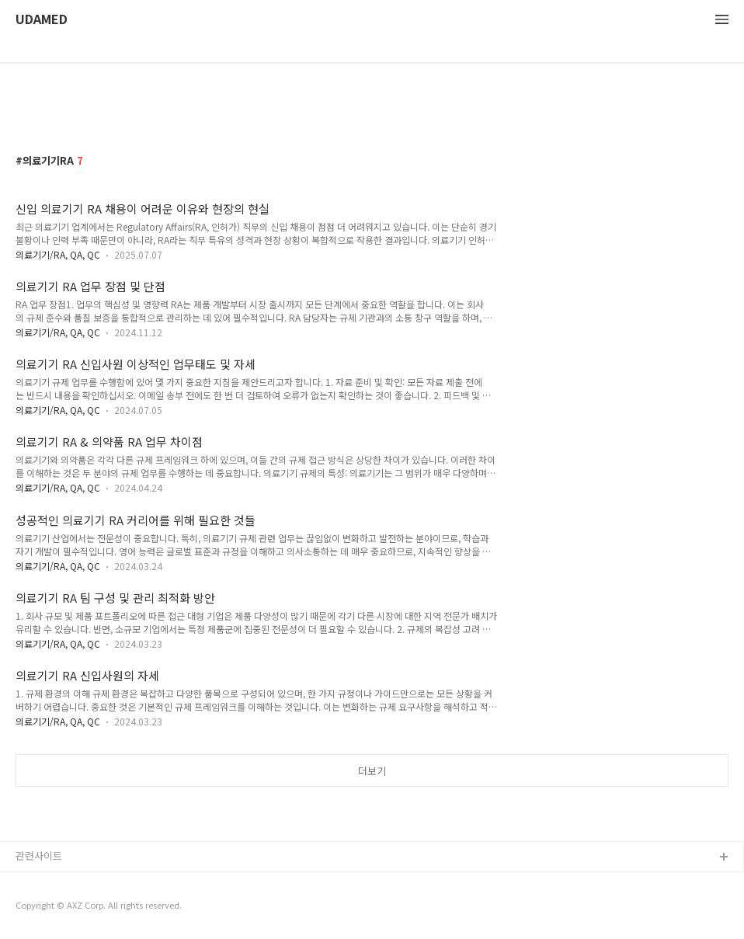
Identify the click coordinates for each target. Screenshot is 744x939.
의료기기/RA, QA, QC (58, 254)
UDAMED (42, 20)
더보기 (372, 770)
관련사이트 (39, 855)
